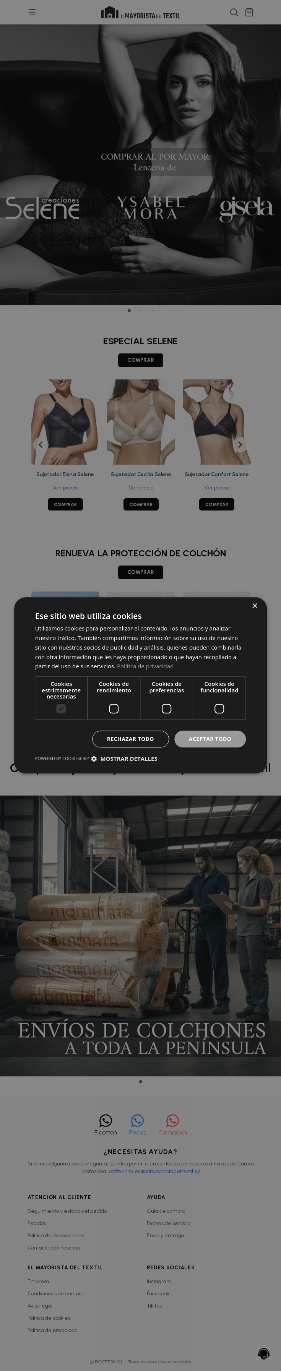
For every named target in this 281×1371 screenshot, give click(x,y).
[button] (124, 758)
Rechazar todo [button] (130, 738)
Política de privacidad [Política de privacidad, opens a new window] (145, 666)
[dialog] (140, 685)
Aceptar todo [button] (210, 738)
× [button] (254, 606)
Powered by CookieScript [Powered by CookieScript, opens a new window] (63, 759)
